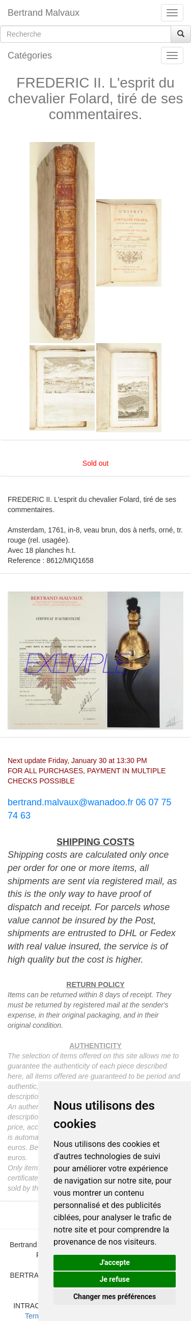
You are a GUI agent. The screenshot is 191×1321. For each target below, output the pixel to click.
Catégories (30, 55)
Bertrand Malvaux (43, 13)
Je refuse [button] (114, 1279)
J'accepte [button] (114, 1262)
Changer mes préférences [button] (114, 1296)
